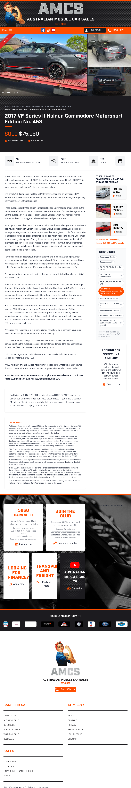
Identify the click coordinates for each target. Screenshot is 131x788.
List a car (8, 766)
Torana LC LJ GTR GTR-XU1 (111, 316)
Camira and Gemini (107, 257)
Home (7, 107)
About (71, 716)
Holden (15, 107)
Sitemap (72, 739)
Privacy (72, 725)
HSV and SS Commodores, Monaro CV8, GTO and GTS (46, 107)
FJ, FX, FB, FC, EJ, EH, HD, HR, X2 (110, 268)
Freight (7, 776)
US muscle (9, 725)
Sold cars (8, 739)
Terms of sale (75, 730)
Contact (72, 720)
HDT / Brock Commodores (111, 276)
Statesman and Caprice (109, 311)
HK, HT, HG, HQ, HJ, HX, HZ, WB (110, 283)
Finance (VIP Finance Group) (18, 771)
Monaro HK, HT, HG (109, 298)
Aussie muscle (11, 720)
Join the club (75, 734)
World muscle (11, 734)
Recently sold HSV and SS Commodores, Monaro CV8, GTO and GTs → (109, 334)
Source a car (10, 762)
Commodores (106, 262)
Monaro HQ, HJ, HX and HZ (111, 305)
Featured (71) (8, 93)
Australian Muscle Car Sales (107, 506)
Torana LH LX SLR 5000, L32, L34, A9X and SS (111, 323)
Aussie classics (12, 730)
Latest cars (9, 716)
